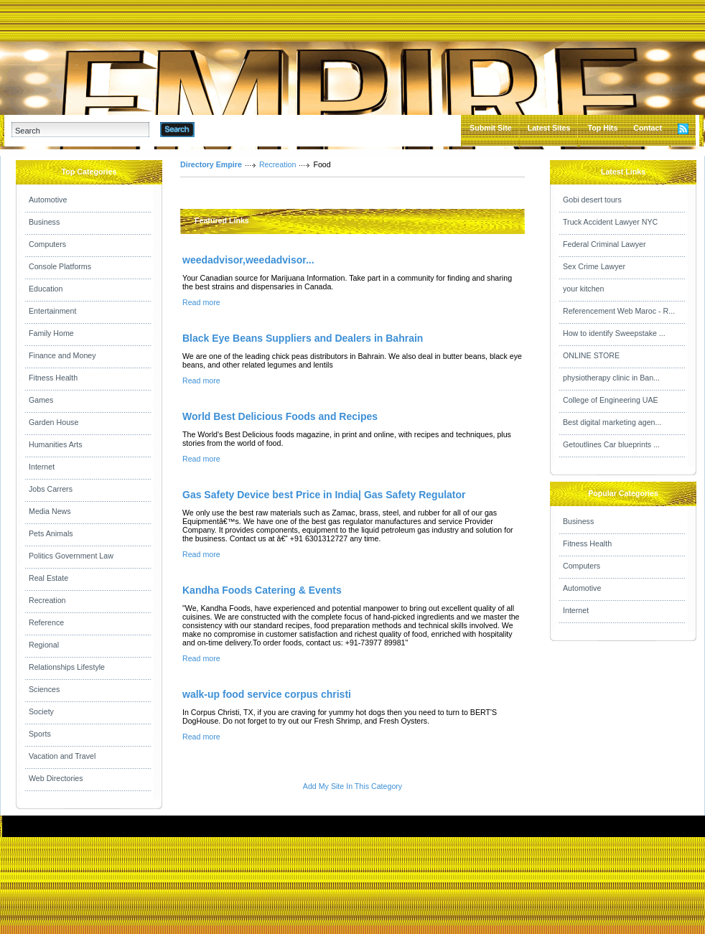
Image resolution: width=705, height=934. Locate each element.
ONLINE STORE (591, 355)
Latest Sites (549, 127)
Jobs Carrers (51, 489)
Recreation (47, 600)
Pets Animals (51, 533)
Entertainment (52, 311)
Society (41, 711)
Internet (42, 466)
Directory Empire (211, 164)
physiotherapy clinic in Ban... (611, 377)
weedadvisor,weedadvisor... (248, 260)
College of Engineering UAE (610, 400)
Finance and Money (62, 355)
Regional (44, 644)
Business (44, 222)
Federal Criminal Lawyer (604, 244)
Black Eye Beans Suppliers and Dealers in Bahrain (302, 338)
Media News (50, 511)
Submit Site (491, 127)
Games (41, 400)
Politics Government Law (71, 555)
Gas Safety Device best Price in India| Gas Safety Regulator (324, 494)
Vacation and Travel (62, 756)
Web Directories (56, 778)
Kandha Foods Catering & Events (262, 590)
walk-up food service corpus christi (266, 694)
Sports (40, 733)
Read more (201, 302)
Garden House (53, 422)
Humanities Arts (56, 444)
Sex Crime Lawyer (594, 266)
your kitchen (583, 288)
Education (45, 288)
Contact (647, 127)
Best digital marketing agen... (612, 422)
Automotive (48, 199)
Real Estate (48, 578)
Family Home (51, 333)
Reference (46, 622)
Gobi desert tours (592, 199)
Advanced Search (231, 129)
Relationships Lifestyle (67, 667)
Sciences (44, 689)
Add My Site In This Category (352, 786)
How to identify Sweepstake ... (614, 333)
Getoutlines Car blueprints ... (611, 444)
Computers (47, 244)
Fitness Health (53, 377)
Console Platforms (60, 266)
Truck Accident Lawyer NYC (610, 222)
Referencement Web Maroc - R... (619, 311)
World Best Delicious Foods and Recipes (280, 416)
